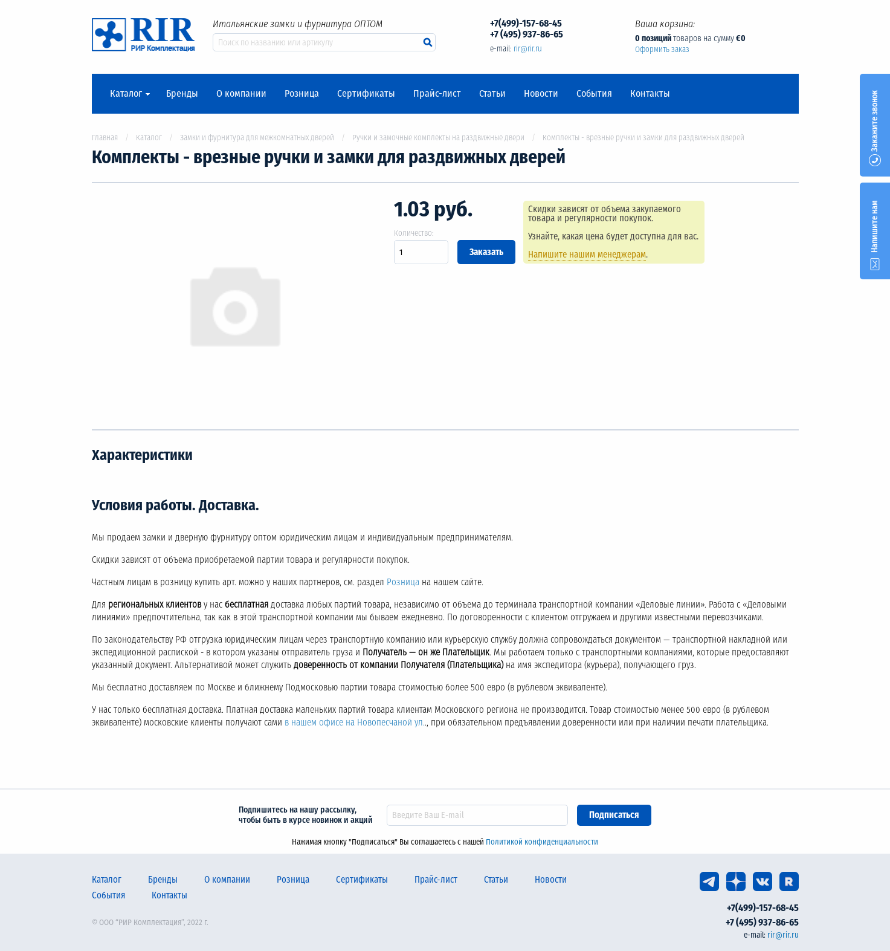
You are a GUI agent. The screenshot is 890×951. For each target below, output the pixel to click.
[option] (234, 306)
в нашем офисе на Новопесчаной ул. (355, 722)
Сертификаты (366, 94)
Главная (105, 137)
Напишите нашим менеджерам (588, 254)
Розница (302, 94)
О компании (241, 94)
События (594, 94)
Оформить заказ (662, 49)
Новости (541, 94)
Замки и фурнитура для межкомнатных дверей (257, 137)
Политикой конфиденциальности (542, 841)
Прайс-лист (437, 94)
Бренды (182, 94)
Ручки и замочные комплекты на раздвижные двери (438, 137)
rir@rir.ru (528, 48)
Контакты (650, 94)
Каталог (126, 94)
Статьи (492, 94)
